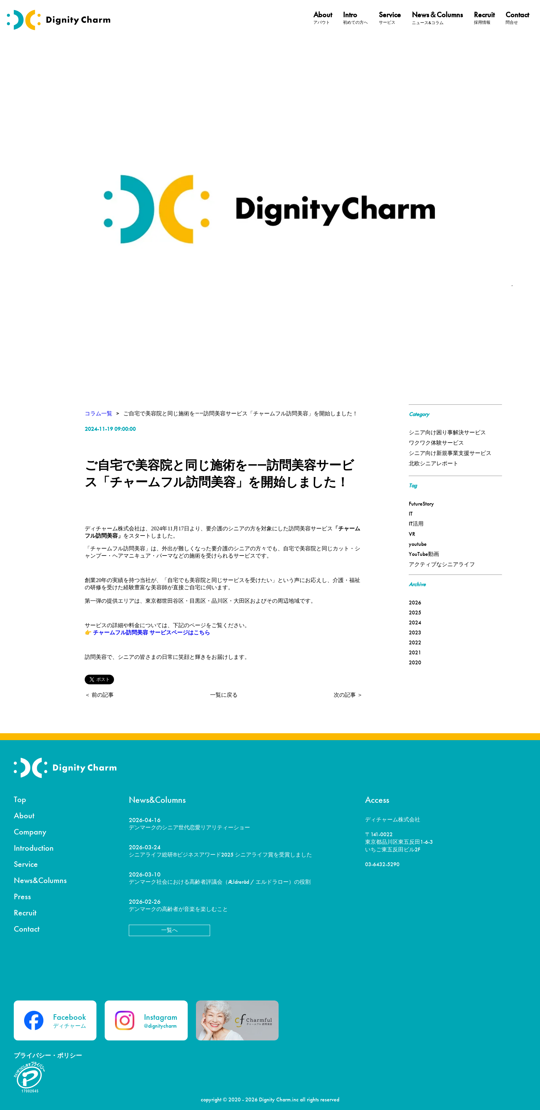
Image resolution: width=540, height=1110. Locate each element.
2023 (415, 632)
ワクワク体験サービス (436, 442)
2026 (415, 602)
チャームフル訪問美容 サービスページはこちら (151, 632)
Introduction (34, 847)
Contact (27, 928)
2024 (415, 622)
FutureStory (421, 503)
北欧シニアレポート (433, 463)
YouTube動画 (424, 554)
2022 (415, 642)
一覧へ (169, 930)
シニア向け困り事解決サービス (447, 432)
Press (22, 896)
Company (30, 831)
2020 (415, 662)
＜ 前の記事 (99, 694)
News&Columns (40, 880)
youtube (418, 544)
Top (20, 799)
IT (411, 513)
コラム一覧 (98, 413)
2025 (415, 612)
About (24, 815)
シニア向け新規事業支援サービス (450, 453)
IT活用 (416, 523)
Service (26, 864)
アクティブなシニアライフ (442, 564)
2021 (415, 652)
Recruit (25, 912)
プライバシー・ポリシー (48, 1055)
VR (412, 534)
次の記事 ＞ (348, 694)
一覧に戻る (224, 694)
